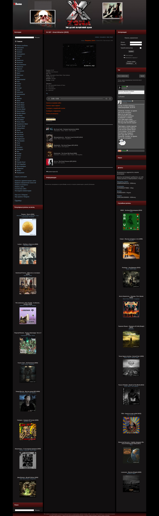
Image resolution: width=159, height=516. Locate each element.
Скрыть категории (21, 177)
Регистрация (129, 55)
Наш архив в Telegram (22, 197)
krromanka (120, 186)
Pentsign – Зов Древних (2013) (131, 267)
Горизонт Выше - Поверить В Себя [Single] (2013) (131, 327)
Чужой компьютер (127, 48)
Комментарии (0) (52, 171)
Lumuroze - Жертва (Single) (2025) (131, 472)
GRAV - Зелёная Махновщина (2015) (131, 210)
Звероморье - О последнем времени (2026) (28, 448)
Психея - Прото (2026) (27, 214)
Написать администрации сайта (25, 181)
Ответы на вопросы (21, 185)
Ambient (97, 37)
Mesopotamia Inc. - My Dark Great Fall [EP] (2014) (68, 137)
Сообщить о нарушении (53, 111)
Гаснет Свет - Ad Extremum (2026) (28, 362)
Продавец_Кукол (90, 40)
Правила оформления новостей (25, 183)
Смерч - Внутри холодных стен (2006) (131, 239)
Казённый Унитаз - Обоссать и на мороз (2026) (28, 273)
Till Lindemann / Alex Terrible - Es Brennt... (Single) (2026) (27, 303)
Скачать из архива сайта (53, 103)
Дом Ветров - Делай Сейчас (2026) (27, 477)
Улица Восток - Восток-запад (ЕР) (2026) (28, 391)
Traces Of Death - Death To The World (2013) (131, 385)
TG (47, 93)
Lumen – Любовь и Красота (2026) (28, 244)
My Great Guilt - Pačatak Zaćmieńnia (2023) (66, 129)
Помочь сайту (19, 187)
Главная (19, 41)
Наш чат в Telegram (21, 195)
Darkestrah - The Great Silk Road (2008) (65, 153)
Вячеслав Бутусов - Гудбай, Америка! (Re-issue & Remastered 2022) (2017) (131, 443)
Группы (18, 201)
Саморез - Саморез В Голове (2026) (27, 420)
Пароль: (123, 44)
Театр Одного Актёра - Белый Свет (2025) (131, 356)
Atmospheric (103, 37)
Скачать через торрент (53, 105)
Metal (108, 37)
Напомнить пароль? (131, 57)
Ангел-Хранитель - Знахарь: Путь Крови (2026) (131, 297)
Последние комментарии (23, 191)
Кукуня (119, 196)
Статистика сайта (20, 189)
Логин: (123, 42)
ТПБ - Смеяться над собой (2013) (131, 413)
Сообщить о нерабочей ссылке (55, 108)
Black (111, 37)
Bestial (119, 191)
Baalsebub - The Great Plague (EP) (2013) (66, 145)
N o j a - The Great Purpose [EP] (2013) (65, 161)
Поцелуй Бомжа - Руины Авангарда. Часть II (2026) (27, 333)
